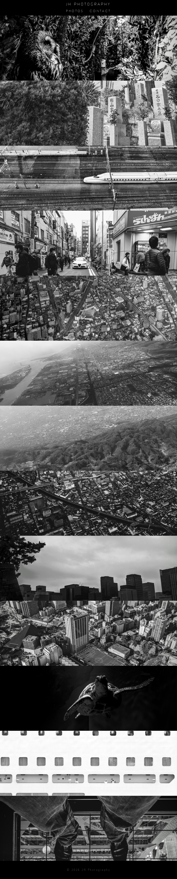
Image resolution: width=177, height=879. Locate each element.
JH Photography (88, 4)
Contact (100, 11)
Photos (74, 11)
